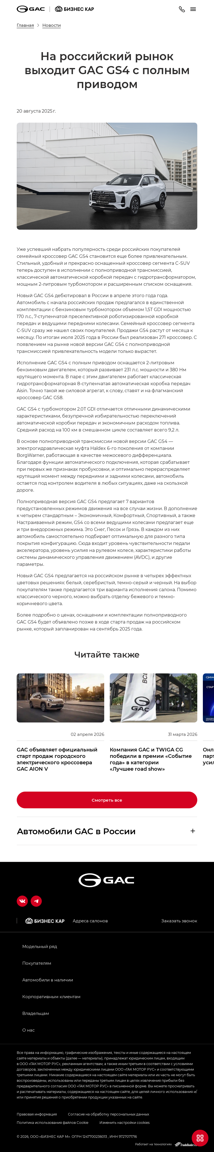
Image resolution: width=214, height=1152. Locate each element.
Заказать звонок (179, 920)
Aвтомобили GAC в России (76, 830)
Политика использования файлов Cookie (52, 1122)
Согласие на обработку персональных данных (108, 1114)
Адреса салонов (90, 920)
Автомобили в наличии (47, 980)
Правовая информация (37, 1114)
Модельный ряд (39, 946)
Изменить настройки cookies (124, 1122)
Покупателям (36, 963)
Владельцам (35, 1013)
